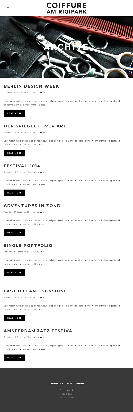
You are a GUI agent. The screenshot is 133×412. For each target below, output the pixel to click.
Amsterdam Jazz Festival (39, 330)
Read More (14, 113)
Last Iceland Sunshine (35, 291)
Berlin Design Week (31, 86)
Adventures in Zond (32, 205)
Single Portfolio (28, 245)
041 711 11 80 (69, 397)
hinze (41, 92)
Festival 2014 (22, 165)
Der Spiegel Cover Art (35, 126)
